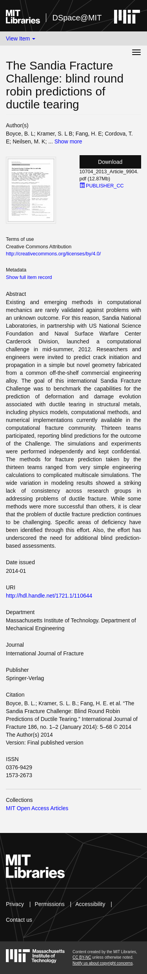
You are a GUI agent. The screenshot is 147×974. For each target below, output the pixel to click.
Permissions (49, 904)
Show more (68, 141)
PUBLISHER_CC (102, 186)
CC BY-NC (82, 957)
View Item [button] (20, 38)
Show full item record (29, 277)
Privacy (15, 904)
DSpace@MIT (77, 17)
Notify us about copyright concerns (102, 963)
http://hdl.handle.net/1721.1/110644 (49, 595)
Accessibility (90, 904)
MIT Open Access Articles (37, 808)
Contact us (19, 920)
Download (110, 162)
